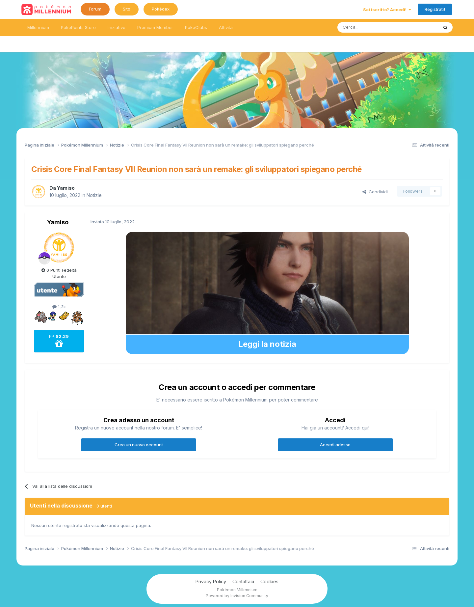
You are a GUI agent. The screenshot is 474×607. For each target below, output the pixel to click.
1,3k (59, 306)
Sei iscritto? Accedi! (387, 9)
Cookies (269, 581)
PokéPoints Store (78, 27)
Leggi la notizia (267, 344)
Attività (226, 27)
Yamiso (66, 188)
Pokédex (161, 9)
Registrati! (435, 9)
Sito (126, 9)
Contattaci (243, 581)
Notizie (94, 195)
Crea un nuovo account (139, 444)
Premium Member (155, 27)
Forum (95, 9)
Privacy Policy (211, 581)
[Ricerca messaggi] (372, 27)
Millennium (38, 27)
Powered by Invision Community (237, 595)
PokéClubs (196, 27)
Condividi (375, 191)
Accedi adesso (335, 444)
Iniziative (116, 27)
